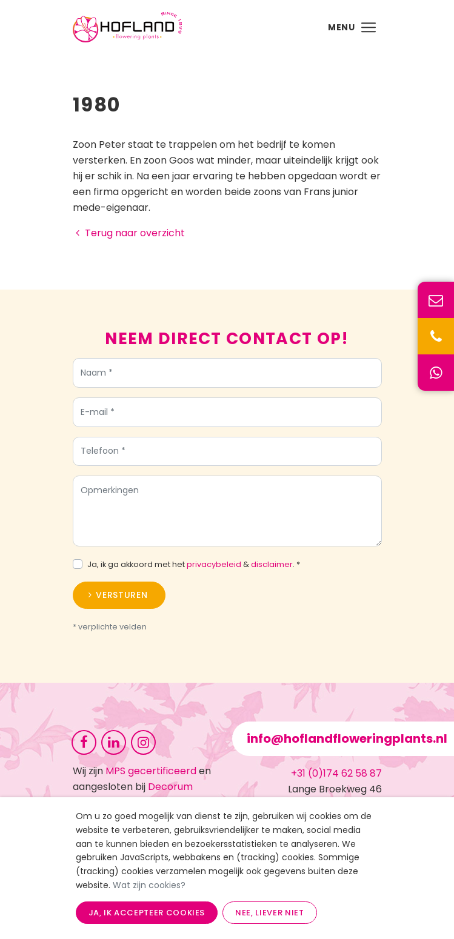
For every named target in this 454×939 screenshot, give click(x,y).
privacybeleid (214, 564)
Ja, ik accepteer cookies (146, 912)
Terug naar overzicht (129, 233)
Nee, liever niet (269, 912)
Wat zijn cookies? (149, 885)
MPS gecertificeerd (150, 771)
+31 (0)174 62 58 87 (336, 773)
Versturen (121, 595)
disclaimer (272, 564)
